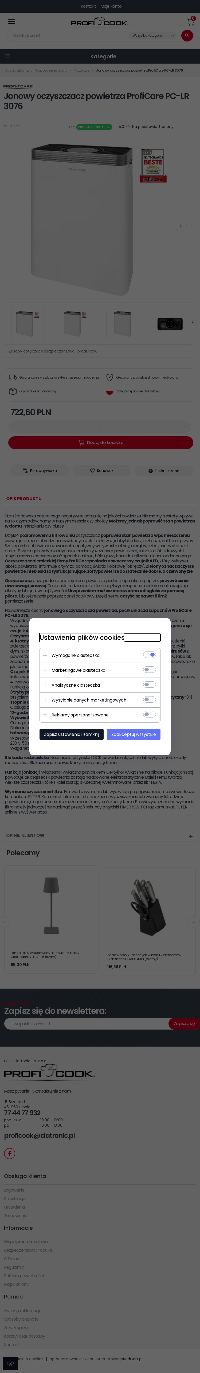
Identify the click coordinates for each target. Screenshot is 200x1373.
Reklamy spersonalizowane (79, 715)
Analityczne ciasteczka (75, 685)
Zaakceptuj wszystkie (134, 734)
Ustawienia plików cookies (81, 637)
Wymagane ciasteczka (75, 655)
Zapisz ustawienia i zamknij (70, 734)
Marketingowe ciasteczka (78, 670)
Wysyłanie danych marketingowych (88, 700)
